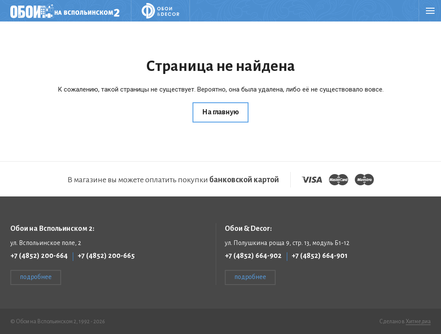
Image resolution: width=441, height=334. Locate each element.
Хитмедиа (418, 322)
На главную (220, 112)
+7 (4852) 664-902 (253, 256)
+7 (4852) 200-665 (106, 256)
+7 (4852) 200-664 (39, 256)
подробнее (36, 276)
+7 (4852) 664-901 (320, 256)
